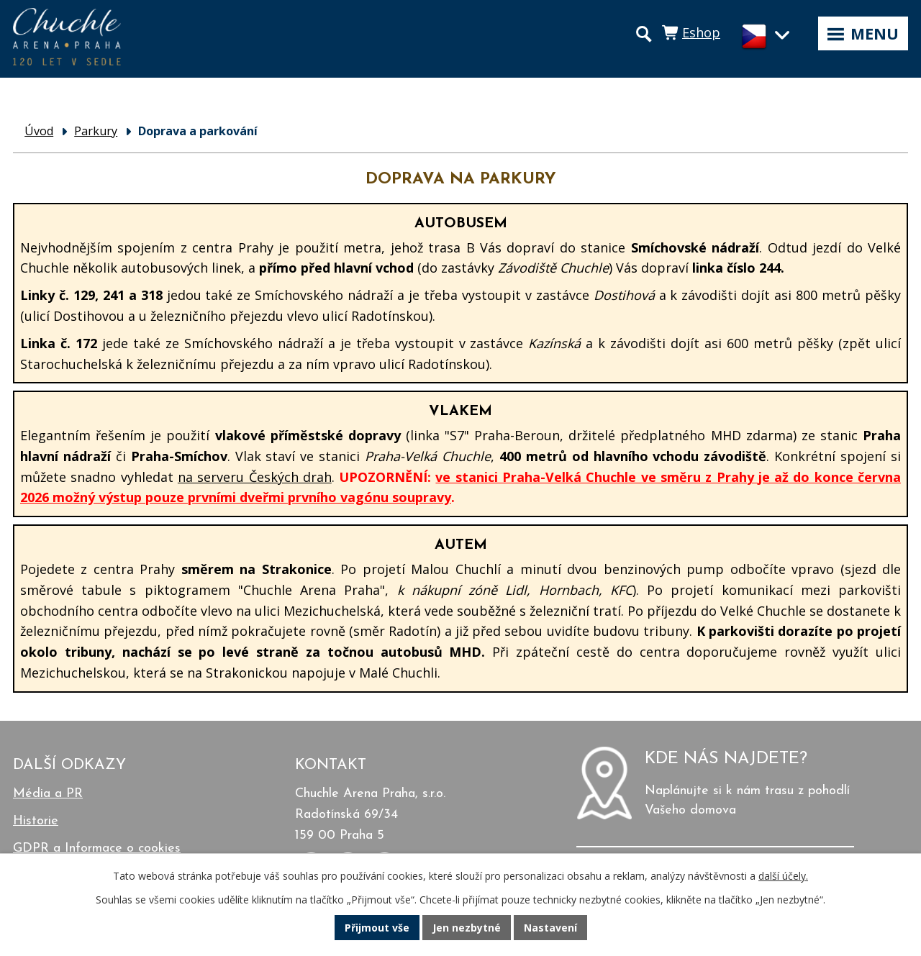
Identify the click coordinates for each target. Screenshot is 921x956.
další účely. (783, 876)
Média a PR (48, 794)
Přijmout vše (377, 927)
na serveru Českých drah (255, 477)
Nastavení (550, 927)
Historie (35, 821)
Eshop (701, 32)
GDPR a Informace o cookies (97, 848)
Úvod (38, 131)
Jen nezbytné (466, 927)
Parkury (95, 131)
